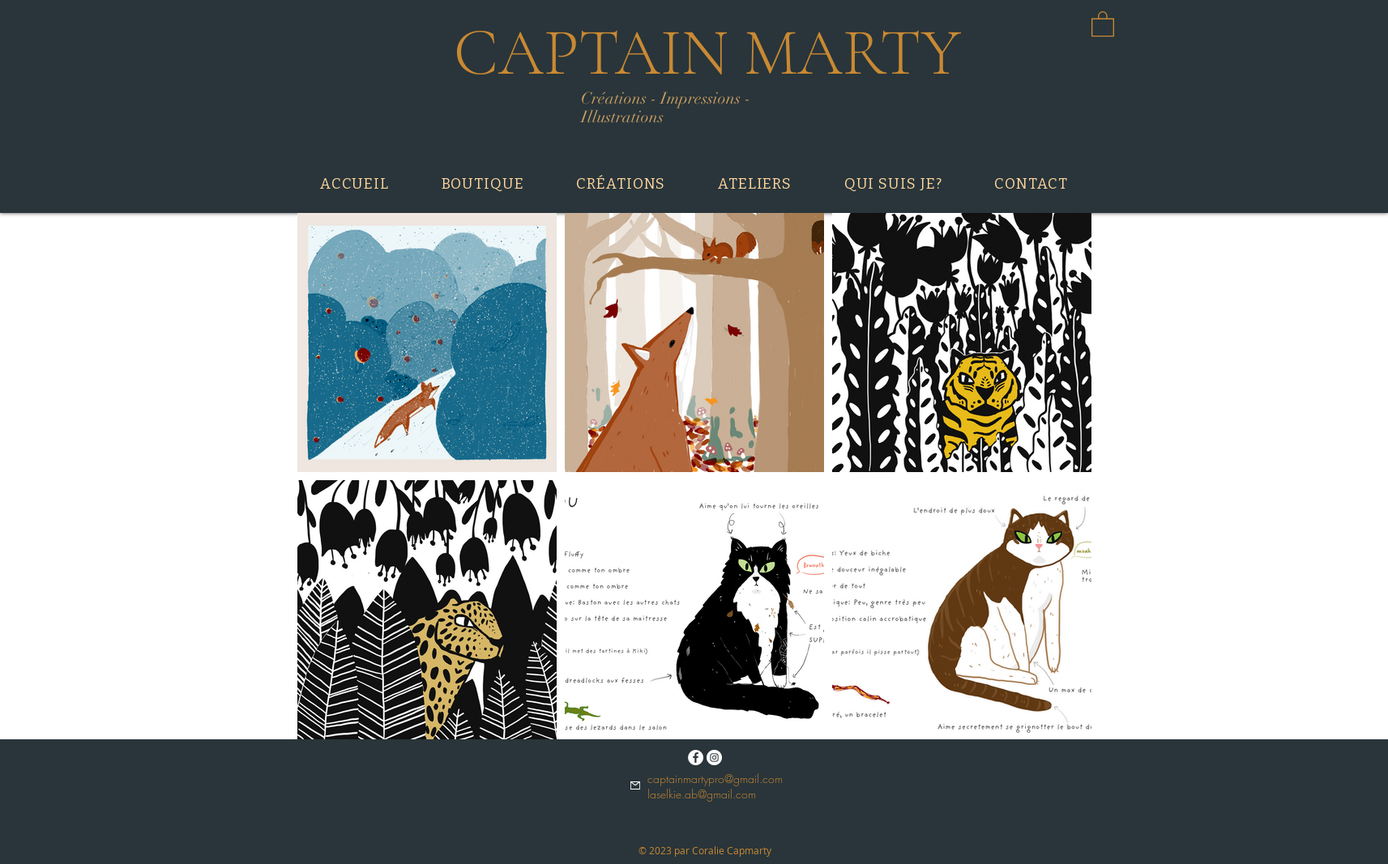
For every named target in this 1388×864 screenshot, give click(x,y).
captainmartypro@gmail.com (715, 778)
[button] (1102, 23)
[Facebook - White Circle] (695, 757)
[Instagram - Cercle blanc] (714, 757)
